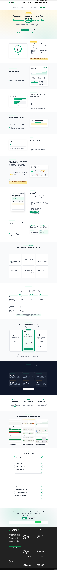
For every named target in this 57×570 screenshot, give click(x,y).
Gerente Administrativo (26, 537)
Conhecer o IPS (33, 29)
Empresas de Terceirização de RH (41, 565)
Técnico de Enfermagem (42, 300)
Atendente (38, 550)
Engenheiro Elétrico (11, 299)
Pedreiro (11, 550)
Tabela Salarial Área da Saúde (27, 565)
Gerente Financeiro (25, 538)
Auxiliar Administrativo (26, 533)
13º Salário (38, 538)
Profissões (40, 2)
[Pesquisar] (42, 7)
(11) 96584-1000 (38, 522)
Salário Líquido (38, 534)
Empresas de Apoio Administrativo (27, 539)
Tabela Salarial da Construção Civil (14, 555)
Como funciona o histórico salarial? (20, 472)
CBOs (44, 2)
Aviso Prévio (38, 536)
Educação (21, 310)
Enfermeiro (41, 296)
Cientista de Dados (22, 299)
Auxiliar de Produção (11, 306)
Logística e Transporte (22, 307)
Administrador (31, 299)
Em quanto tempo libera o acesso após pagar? (21, 489)
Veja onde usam (16, 406)
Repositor (38, 548)
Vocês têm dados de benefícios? (19, 498)
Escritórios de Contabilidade (40, 564)
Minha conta (38, 0)
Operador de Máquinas (11, 310)
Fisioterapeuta (41, 299)
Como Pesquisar (46, 0)
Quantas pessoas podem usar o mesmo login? (21, 492)
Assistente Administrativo (33, 296)
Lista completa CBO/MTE (22, 311)
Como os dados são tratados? (19, 463)
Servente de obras (12, 549)
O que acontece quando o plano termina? (20, 495)
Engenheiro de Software (22, 296)
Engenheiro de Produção (12, 300)
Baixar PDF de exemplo (34, 211)
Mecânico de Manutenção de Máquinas (28, 549)
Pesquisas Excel (30, 2)
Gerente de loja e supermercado (41, 551)
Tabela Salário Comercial (40, 553)
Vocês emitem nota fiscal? (18, 486)
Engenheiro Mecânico (11, 296)
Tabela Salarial (35, 2)
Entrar (35, 0)
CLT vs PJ (38, 533)
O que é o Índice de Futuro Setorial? (20, 469)
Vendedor (38, 549)
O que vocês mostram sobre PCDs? (20, 475)
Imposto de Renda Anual (40, 535)
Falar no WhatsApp (31, 518)
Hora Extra (38, 537)
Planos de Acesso (24, 2)
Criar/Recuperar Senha (42, 0)
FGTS (37, 540)
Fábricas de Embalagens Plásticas (27, 552)
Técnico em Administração (26, 534)
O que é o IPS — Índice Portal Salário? (20, 466)
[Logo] (11, 2)
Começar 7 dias (15, 349)
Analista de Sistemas (22, 300)
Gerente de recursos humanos (40, 563)
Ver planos (24, 518)
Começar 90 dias (41, 349)
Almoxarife (10, 311)
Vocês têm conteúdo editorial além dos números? (21, 483)
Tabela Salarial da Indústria (26, 553)
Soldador (10, 307)
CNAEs (47, 2)
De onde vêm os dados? (18, 457)
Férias (37, 539)
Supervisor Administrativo (33, 300)
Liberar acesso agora (25, 29)
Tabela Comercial (21, 306)
